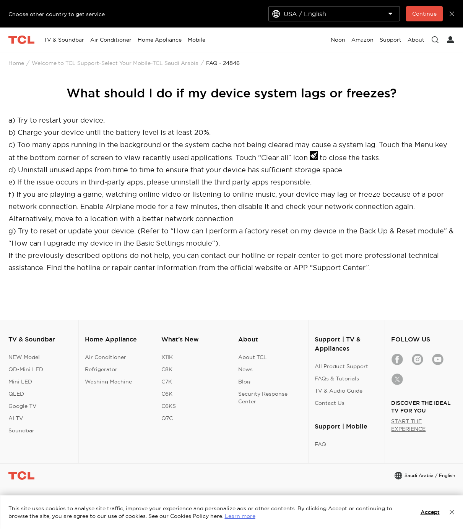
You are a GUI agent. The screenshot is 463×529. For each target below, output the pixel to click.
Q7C (167, 418)
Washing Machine (108, 381)
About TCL (252, 357)
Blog (244, 381)
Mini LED (20, 381)
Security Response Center (263, 397)
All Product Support (341, 366)
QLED (16, 393)
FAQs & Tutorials (337, 378)
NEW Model (24, 357)
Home (16, 63)
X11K (167, 357)
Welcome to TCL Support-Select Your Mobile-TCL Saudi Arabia (115, 63)
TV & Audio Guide (338, 390)
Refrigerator (101, 369)
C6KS (168, 406)
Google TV (22, 406)
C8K (166, 369)
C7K (166, 381)
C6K (166, 393)
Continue (424, 13)
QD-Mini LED (25, 369)
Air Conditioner (105, 357)
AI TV (15, 418)
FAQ (320, 444)
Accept (430, 512)
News (245, 369)
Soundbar (21, 430)
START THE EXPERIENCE (408, 425)
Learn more (240, 516)
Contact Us (329, 403)
